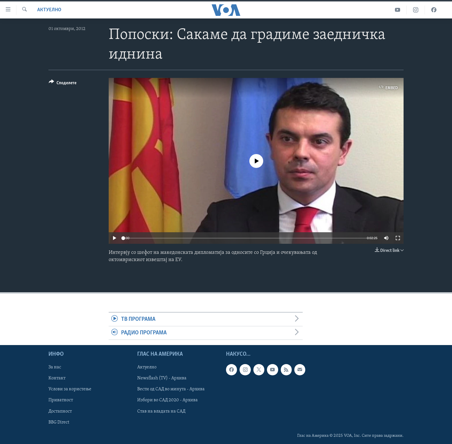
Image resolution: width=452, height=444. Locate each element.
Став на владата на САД (161, 411)
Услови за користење (69, 389)
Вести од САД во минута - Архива (171, 389)
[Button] (62, 84)
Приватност (60, 400)
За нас (54, 367)
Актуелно (49, 10)
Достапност (60, 411)
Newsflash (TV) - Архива (162, 378)
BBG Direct (58, 422)
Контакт (56, 378)
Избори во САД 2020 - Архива (167, 400)
